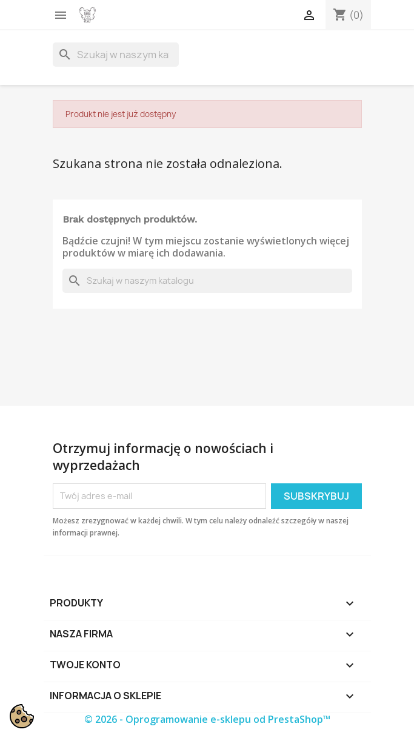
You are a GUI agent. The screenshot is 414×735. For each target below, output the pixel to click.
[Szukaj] (116, 54)
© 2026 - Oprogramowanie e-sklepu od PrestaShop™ (207, 719)
